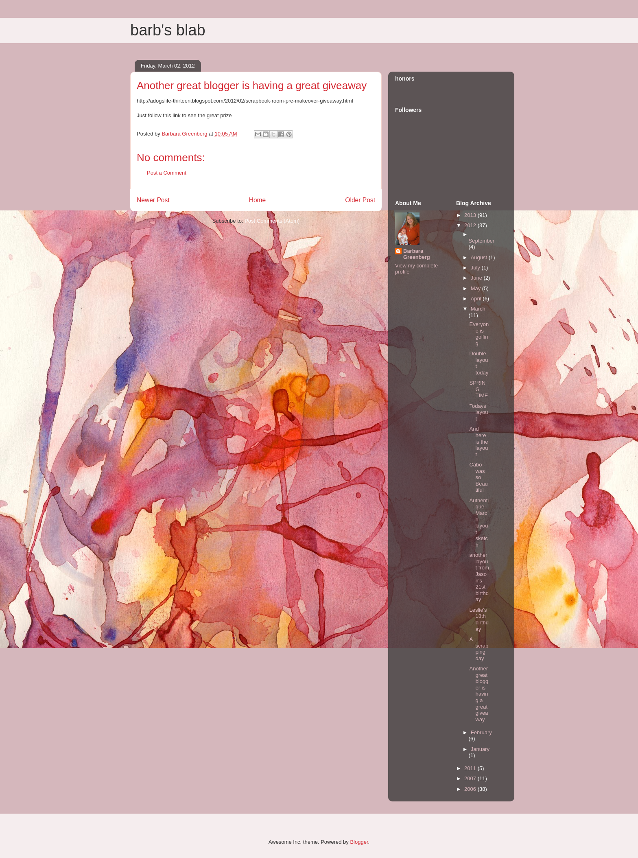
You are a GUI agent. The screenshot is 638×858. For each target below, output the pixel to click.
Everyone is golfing (479, 333)
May (476, 288)
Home (257, 200)
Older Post (360, 200)
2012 (471, 225)
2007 (471, 778)
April (477, 298)
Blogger (359, 842)
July (476, 268)
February (481, 732)
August (480, 257)
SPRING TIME (478, 389)
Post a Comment (166, 173)
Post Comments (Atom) (272, 221)
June (477, 278)
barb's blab (167, 30)
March (478, 309)
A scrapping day (478, 648)
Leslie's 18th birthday (479, 619)
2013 (471, 215)
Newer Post (153, 200)
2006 (471, 789)
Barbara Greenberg (416, 254)
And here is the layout (478, 441)
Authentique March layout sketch (479, 522)
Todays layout (478, 412)
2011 (471, 768)
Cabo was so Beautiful (478, 477)
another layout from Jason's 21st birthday (479, 577)
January (480, 749)
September (482, 241)
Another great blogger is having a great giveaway (478, 693)
